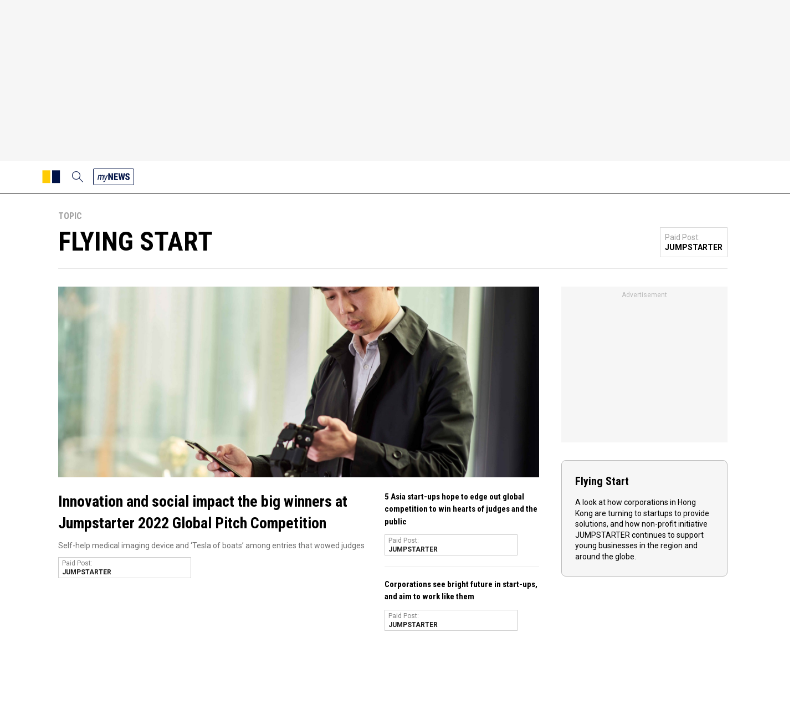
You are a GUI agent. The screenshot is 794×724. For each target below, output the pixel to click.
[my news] (113, 177)
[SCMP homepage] (51, 177)
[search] (77, 176)
